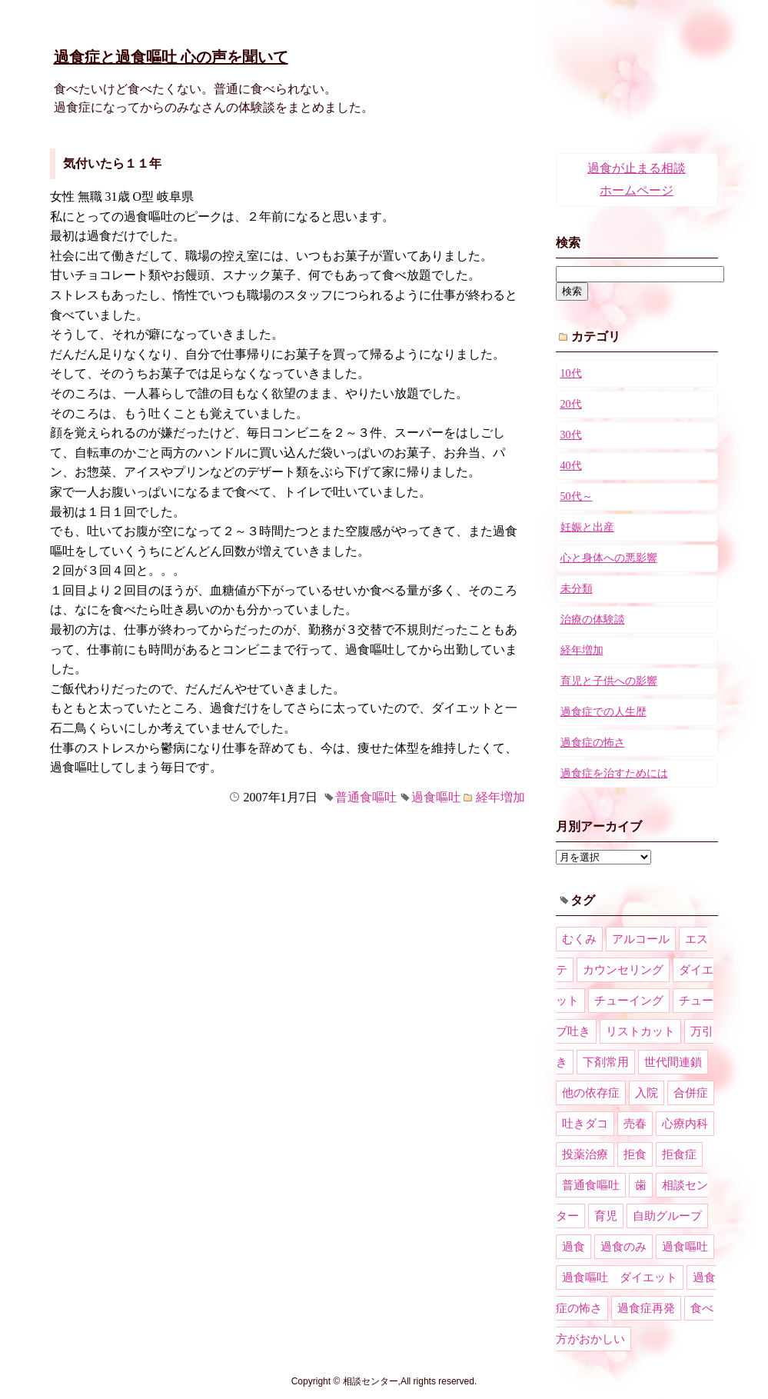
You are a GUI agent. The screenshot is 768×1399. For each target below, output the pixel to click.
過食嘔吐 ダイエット (619, 1277)
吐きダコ (585, 1124)
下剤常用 (606, 1062)
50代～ (576, 496)
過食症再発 (646, 1308)
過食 (573, 1247)
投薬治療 (585, 1154)
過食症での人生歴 (603, 712)
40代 (571, 465)
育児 (605, 1216)
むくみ (579, 939)
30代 (571, 435)
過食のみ (623, 1247)
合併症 (690, 1093)
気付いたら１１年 (112, 163)
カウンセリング (623, 970)
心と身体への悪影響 (608, 558)
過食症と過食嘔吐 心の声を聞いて (171, 56)
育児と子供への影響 (608, 681)
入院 (646, 1093)
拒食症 (679, 1154)
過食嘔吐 (435, 797)
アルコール (641, 939)
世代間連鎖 (673, 1062)
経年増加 (500, 797)
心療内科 (685, 1124)
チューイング (628, 1000)
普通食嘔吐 (366, 797)
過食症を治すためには (614, 773)
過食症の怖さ (592, 742)
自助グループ (667, 1216)
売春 (635, 1124)
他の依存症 (591, 1093)
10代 (571, 373)
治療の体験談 (592, 619)
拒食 (635, 1154)
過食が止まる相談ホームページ (636, 179)
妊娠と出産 (587, 527)
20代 (571, 404)
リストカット (640, 1031)
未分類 (576, 589)
